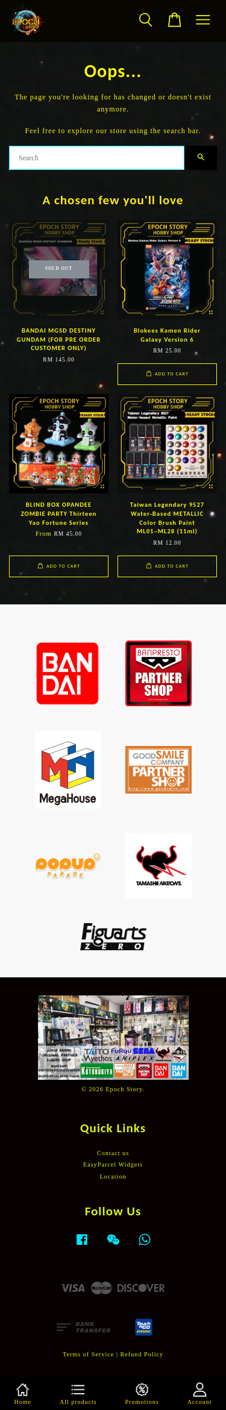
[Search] (96, 158)
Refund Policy (142, 1354)
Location (112, 1176)
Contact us (113, 1153)
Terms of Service (88, 1354)
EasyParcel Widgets (113, 1164)
